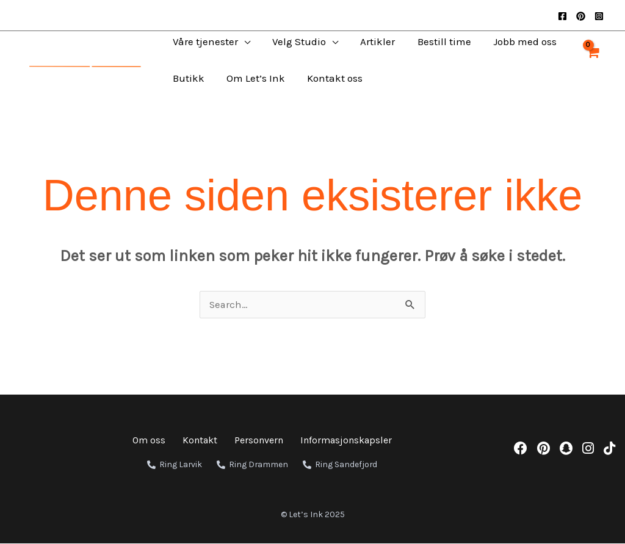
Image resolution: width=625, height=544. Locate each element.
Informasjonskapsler (346, 440)
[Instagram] (599, 16)
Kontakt (199, 440)
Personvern (258, 440)
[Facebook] (562, 16)
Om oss (148, 440)
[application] (238, 41)
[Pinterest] (580, 16)
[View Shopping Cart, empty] (592, 60)
